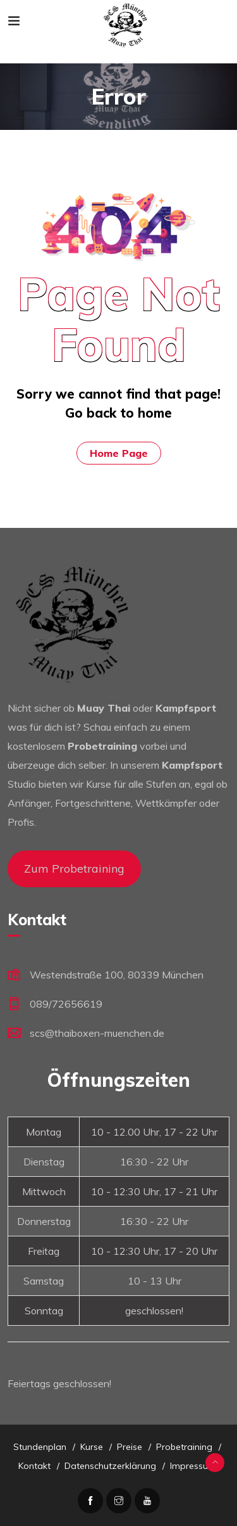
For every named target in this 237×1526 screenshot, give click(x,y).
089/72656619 (66, 1003)
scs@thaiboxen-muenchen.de (97, 1033)
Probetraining (184, 1446)
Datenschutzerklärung (110, 1466)
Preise (129, 1446)
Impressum (193, 1466)
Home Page (119, 453)
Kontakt (34, 1466)
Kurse (91, 1446)
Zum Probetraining (74, 868)
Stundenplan (39, 1446)
